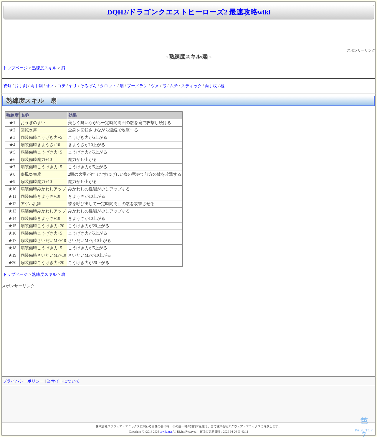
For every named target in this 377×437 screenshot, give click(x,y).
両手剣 (36, 86)
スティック (191, 86)
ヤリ (73, 86)
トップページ (15, 68)
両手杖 (211, 86)
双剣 (7, 86)
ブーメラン (137, 86)
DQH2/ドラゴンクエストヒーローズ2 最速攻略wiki (188, 12)
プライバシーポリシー (23, 381)
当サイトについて (63, 381)
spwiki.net (166, 431)
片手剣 (21, 86)
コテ (61, 86)
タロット (108, 86)
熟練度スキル (44, 68)
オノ (50, 86)
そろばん (88, 86)
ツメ (155, 86)
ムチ (174, 86)
